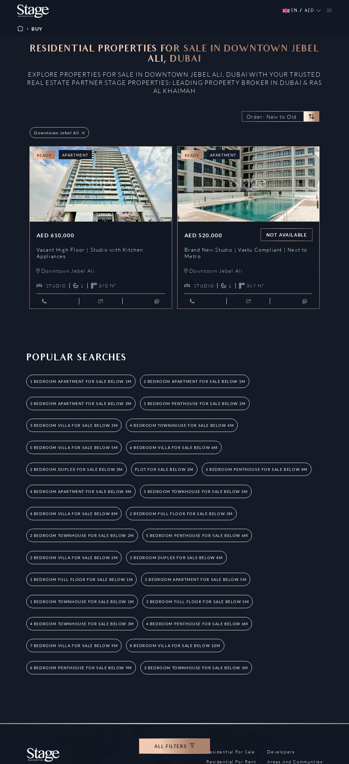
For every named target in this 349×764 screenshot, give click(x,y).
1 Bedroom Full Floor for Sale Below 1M (81, 579)
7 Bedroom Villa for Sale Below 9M (74, 645)
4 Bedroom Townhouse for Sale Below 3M (82, 623)
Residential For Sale (230, 751)
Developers (281, 751)
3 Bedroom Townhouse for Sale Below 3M (196, 667)
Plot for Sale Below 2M (164, 469)
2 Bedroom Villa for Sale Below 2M (74, 557)
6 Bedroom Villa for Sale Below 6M (174, 447)
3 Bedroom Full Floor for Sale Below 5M (197, 601)
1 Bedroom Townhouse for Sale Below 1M (82, 601)
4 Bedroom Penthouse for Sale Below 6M (197, 623)
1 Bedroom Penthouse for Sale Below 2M (195, 403)
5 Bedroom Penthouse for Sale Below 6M (197, 535)
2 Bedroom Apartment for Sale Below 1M (195, 381)
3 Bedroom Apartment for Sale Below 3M (81, 403)
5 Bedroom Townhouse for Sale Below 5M (196, 491)
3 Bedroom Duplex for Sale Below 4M (176, 557)
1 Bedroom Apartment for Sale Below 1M (81, 381)
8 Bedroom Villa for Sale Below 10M (175, 645)
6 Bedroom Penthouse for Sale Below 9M (81, 667)
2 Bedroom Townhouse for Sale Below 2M (82, 535)
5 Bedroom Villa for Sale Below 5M (74, 447)
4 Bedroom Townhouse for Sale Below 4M (182, 425)
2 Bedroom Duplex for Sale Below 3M (76, 469)
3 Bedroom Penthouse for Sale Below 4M (257, 469)
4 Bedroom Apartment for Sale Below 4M (81, 491)
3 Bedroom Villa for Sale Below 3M (74, 425)
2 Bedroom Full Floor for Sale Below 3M (181, 513)
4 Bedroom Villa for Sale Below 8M (74, 513)
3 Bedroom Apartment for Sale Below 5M (196, 579)
